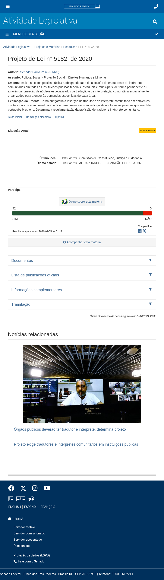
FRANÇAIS (48, 507)
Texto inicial (15, 117)
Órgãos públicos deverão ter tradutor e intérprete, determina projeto (70, 429)
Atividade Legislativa (40, 21)
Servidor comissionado (29, 533)
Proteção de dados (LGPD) (32, 555)
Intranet (15, 519)
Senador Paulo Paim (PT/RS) (39, 72)
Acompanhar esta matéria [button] (82, 242)
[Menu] (7, 6)
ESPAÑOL (30, 507)
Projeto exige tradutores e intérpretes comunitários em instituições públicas (76, 444)
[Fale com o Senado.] (156, 6)
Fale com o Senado (29, 561)
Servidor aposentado (28, 539)
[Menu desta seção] (7, 34)
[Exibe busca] (155, 21)
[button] (82, 34)
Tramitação (20, 304)
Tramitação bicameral (38, 117)
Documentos (22, 260)
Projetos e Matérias (47, 47)
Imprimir (59, 117)
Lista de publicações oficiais (35, 275)
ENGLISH (14, 507)
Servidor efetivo (24, 527)
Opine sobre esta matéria (82, 201)
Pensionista (22, 546)
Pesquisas (70, 47)
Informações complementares (36, 290)
